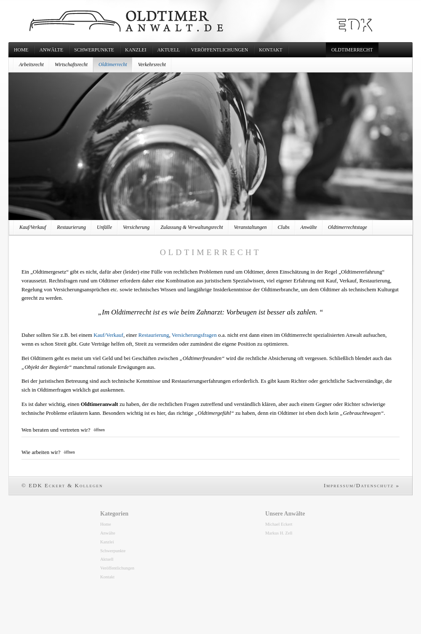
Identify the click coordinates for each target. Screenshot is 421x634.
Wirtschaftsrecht (71, 64)
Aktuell (168, 50)
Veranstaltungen (250, 227)
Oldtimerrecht (352, 50)
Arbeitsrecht (31, 64)
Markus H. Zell (279, 533)
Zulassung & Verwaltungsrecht (191, 227)
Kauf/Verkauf (32, 227)
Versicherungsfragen (194, 335)
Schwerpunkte (94, 50)
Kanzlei (136, 50)
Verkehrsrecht (152, 64)
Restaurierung (71, 227)
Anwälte (51, 50)
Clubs (284, 227)
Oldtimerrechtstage (347, 227)
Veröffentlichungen (219, 50)
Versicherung (136, 227)
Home (21, 50)
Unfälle (104, 227)
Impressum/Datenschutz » (362, 485)
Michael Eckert (279, 524)
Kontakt (270, 50)
